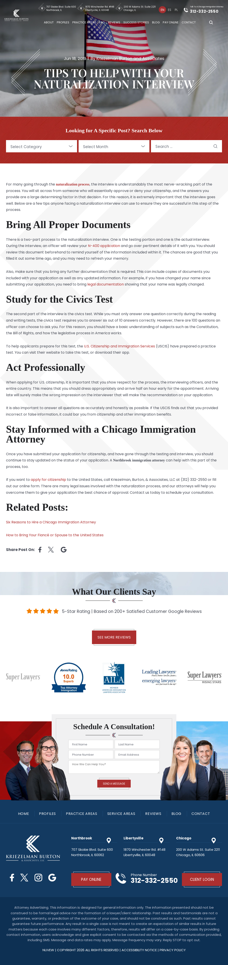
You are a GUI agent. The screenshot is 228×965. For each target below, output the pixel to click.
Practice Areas (84, 22)
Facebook (12, 877)
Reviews (114, 22)
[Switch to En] (162, 9)
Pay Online (171, 22)
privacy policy (173, 950)
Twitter (24, 877)
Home (23, 814)
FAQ (102, 22)
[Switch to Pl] (176, 9)
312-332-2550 (204, 11)
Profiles (63, 22)
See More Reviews (114, 637)
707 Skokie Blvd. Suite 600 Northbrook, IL (61, 8)
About (49, 22)
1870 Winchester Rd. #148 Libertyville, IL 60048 (100, 8)
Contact (189, 22)
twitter (51, 550)
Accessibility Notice (140, 950)
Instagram (38, 877)
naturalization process (73, 184)
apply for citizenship (48, 479)
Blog (156, 22)
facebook (39, 550)
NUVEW (48, 950)
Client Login (202, 879)
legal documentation (105, 284)
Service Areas (121, 814)
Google (52, 877)
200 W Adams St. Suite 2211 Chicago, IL (140, 8)
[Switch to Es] (169, 9)
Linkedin (64, 550)
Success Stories (136, 22)
